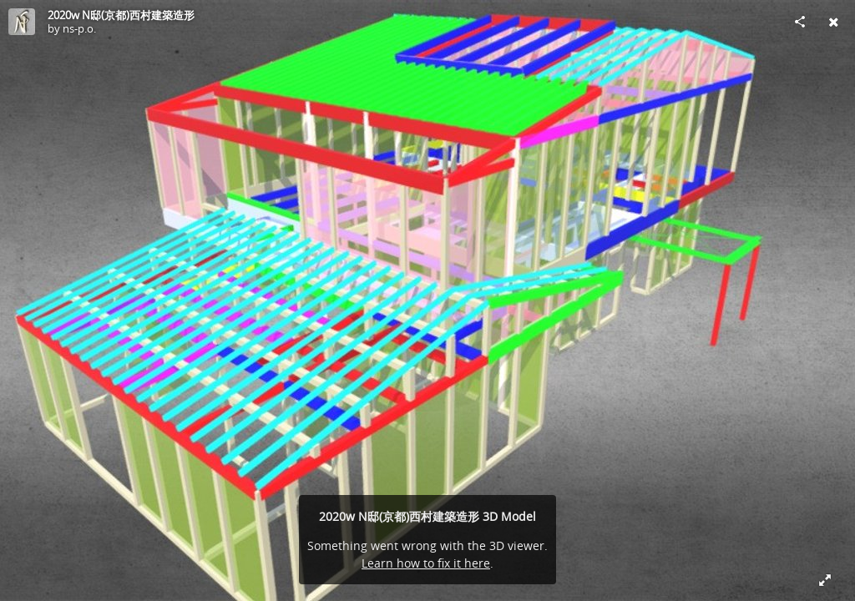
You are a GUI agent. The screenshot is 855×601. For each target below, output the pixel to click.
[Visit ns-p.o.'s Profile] (21, 21)
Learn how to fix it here (426, 563)
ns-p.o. (79, 28)
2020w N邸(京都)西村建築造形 (121, 15)
